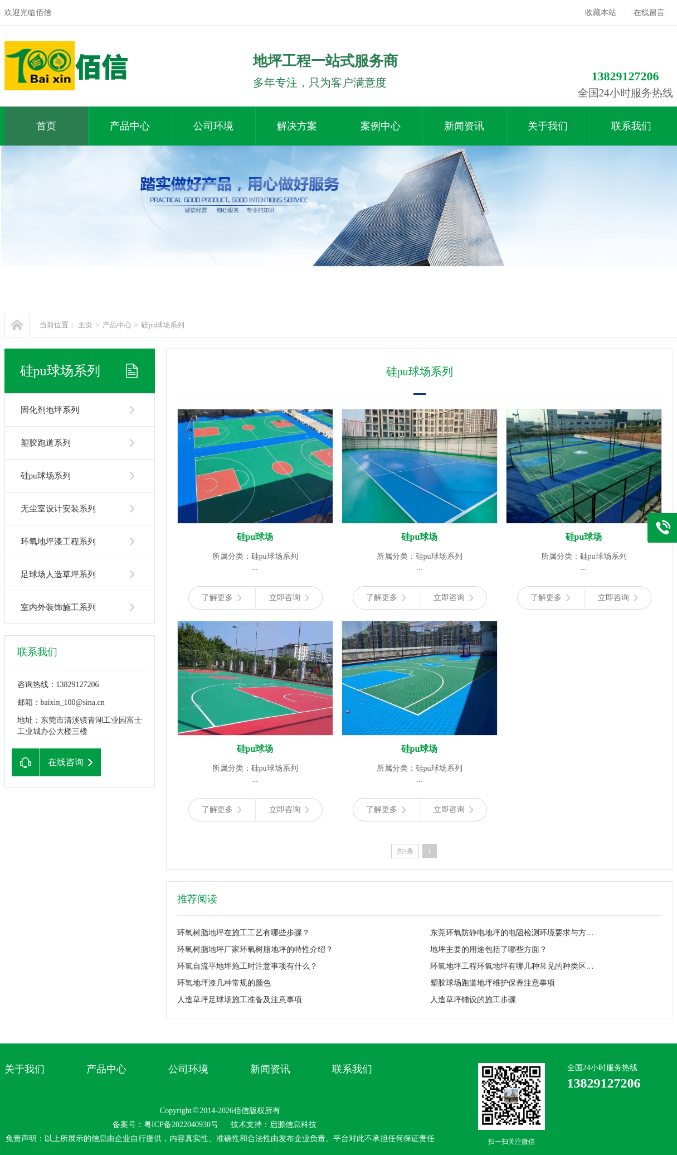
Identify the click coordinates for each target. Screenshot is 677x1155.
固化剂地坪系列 (50, 409)
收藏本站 (600, 12)
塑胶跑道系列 (46, 442)
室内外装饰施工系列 (58, 607)
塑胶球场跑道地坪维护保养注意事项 (492, 983)
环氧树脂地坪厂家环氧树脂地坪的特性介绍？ (255, 949)
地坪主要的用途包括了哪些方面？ (488, 949)
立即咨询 (289, 597)
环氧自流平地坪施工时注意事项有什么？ (247, 966)
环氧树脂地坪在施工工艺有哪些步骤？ (243, 933)
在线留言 (649, 12)
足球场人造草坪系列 (58, 574)
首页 (46, 126)
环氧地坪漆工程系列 (58, 541)
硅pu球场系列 (162, 325)
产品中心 (130, 126)
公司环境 (213, 126)
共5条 (405, 851)
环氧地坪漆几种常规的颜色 (224, 983)
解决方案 (297, 126)
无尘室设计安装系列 (58, 508)
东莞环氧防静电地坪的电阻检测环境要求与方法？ (514, 933)
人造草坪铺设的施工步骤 (473, 999)
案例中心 (381, 126)
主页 (85, 325)
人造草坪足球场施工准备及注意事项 (239, 999)
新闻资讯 (464, 126)
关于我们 (548, 126)
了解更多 (221, 597)
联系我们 (631, 126)
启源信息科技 (293, 1124)
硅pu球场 (255, 537)
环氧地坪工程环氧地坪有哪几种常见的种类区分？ (514, 966)
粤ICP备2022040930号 (181, 1124)
